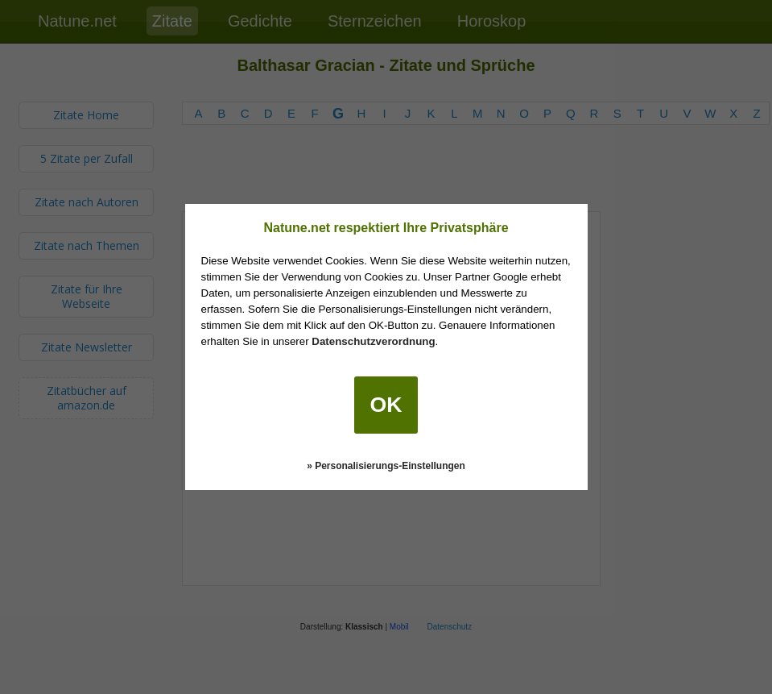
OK (386, 405)
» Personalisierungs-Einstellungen (386, 466)
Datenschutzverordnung (373, 341)
